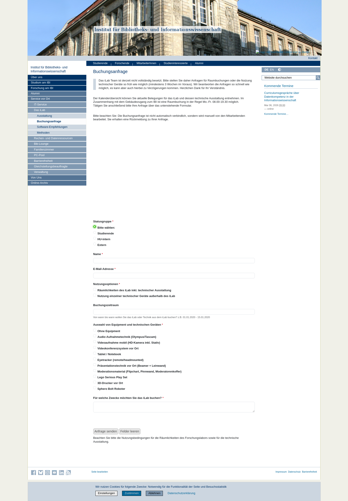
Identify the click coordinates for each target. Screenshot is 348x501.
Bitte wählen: (106, 227)
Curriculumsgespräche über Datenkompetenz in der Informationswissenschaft (281, 96)
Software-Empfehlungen (52, 127)
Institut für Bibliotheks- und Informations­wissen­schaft (49, 69)
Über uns (36, 77)
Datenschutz (294, 472)
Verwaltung (41, 172)
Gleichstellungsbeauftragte (51, 166)
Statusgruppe (103, 221)
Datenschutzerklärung (181, 493)
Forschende (122, 63)
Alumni (35, 93)
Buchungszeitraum (106, 305)
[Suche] (318, 77)
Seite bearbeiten (99, 472)
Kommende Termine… (276, 114)
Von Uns (36, 177)
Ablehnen (154, 493)
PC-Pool (39, 155)
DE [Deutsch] (267, 69)
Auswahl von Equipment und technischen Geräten (128, 324)
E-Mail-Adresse (104, 269)
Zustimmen (132, 493)
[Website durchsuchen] (291, 77)
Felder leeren (129, 431)
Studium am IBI (40, 82)
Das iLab (39, 110)
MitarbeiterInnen (146, 63)
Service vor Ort (40, 98)
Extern (101, 245)
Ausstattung (44, 115)
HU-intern (103, 239)
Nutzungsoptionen (106, 284)
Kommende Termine (278, 86)
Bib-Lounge (41, 143)
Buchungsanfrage (49, 121)
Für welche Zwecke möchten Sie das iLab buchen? (128, 398)
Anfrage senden (106, 431)
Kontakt (313, 58)
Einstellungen (106, 493)
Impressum (281, 472)
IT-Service (40, 104)
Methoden (43, 132)
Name (98, 254)
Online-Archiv (39, 182)
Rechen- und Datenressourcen (53, 138)
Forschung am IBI (42, 88)
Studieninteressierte (176, 63)
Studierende (100, 63)
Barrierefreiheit (43, 160)
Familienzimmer (44, 149)
